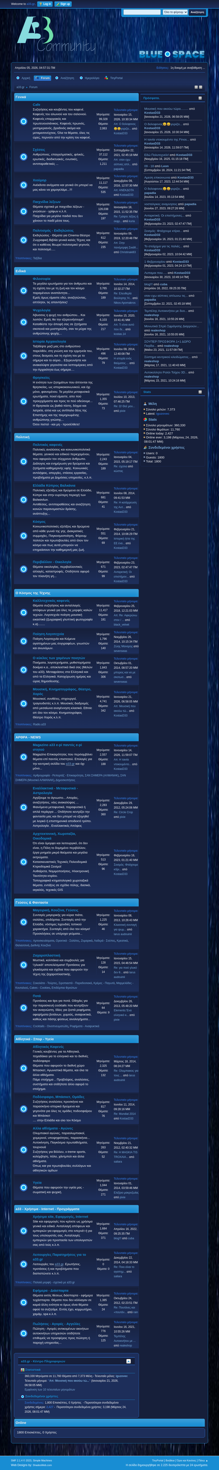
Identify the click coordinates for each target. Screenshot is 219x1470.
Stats (147, 392)
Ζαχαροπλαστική (46, 955)
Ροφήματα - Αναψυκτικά (84, 1026)
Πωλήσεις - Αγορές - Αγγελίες (56, 1324)
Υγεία (37, 1182)
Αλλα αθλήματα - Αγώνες (53, 1128)
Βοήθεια (170, 1460)
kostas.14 (120, 334)
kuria (132, 221)
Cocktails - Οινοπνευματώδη (50, 1026)
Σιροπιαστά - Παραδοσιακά (75, 983)
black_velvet (121, 624)
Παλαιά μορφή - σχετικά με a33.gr (54, 1282)
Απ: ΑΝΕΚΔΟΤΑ (124, 190)
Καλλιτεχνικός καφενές (51, 600)
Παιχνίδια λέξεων (47, 202)
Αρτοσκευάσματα (43, 940)
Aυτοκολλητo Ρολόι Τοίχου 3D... (166, 372)
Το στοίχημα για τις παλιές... (163, 246)
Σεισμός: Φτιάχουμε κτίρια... (163, 231)
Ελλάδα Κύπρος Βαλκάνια (54, 485)
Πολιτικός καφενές (47, 445)
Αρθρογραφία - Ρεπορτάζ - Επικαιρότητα (58, 775)
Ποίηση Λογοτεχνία (48, 634)
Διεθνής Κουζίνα (40, 945)
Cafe (36, 105)
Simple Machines (42, 1460)
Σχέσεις (39, 149)
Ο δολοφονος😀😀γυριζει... (163, 124)
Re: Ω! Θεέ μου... (124, 406)
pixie (122, 411)
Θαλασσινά (22, 945)
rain (135, 1312)
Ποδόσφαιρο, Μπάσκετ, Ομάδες (58, 1097)
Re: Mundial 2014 (125, 1113)
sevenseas (120, 651)
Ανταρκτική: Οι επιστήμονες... (164, 215)
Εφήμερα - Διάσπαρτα (50, 1290)
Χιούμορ (39, 180)
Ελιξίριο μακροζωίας (126, 1192)
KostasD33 (152, 112)
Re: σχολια (120, 466)
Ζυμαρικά (87, 940)
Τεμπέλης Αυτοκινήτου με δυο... (165, 311)
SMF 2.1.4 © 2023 (21, 1460)
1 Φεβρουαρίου (154, 261)
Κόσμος (39, 521)
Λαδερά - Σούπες (104, 940)
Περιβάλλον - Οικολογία (52, 562)
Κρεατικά (122, 940)
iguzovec (122, 1376)
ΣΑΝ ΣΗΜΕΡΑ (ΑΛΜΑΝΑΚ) (102, 775)
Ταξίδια (37, 258)
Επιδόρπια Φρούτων (64, 987)
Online (21, 1423)
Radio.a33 (39, 724)
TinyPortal (157, 1460)
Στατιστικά (30, 1369)
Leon (165, 166)
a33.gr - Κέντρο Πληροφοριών (43, 1361)
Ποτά (37, 996)
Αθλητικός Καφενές (48, 1047)
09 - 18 (149, 166)
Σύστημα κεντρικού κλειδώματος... (167, 357)
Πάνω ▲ (203, 1460)
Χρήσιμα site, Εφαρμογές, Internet (60, 1217)
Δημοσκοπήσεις (65, 780)
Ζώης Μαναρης (123, 646)
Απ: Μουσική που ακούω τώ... (69, 1380)
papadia (150, 193)
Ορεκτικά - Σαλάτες (67, 940)
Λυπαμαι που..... (155, 273)
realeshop (151, 315)
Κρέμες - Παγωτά (104, 983)
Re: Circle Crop (123, 812)
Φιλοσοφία (42, 279)
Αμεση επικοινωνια (157, 177)
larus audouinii (123, 934)
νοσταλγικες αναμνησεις (160, 204)
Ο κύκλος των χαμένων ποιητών (59, 658)
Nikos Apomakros (124, 302)
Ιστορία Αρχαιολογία (49, 341)
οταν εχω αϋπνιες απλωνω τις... (166, 295)
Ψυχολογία (41, 310)
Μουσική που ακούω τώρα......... (166, 108)
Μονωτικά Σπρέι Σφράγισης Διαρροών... (171, 326)
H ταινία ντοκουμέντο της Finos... (166, 139)
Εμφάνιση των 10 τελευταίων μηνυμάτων (50, 1389)
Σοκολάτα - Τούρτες (45, 983)
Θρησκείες (41, 377)
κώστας (118, 471)
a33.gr (70, 763)
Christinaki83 (128, 252)
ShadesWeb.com (42, 1465)
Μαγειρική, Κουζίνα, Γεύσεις (55, 910)
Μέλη (152, 404)
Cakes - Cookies (40, 987)
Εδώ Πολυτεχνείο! (156, 155)
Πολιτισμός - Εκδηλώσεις (53, 230)
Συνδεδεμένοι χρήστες (166, 447)
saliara (118, 1161)
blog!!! (148, 284)
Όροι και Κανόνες (186, 1460)
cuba (163, 284)
